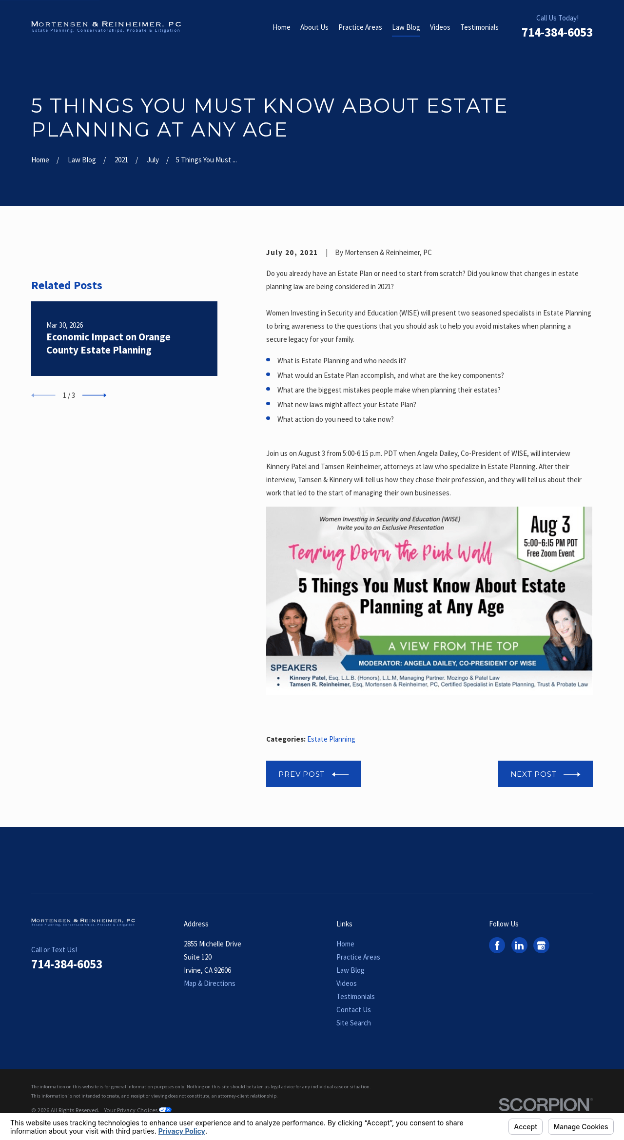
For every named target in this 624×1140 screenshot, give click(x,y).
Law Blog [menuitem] (406, 27)
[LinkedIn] (519, 945)
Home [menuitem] (282, 27)
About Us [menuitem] (314, 27)
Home (345, 943)
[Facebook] (497, 945)
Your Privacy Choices (138, 1110)
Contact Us (353, 1009)
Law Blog (350, 970)
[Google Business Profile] (541, 945)
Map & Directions (209, 983)
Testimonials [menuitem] (479, 27)
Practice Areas (358, 957)
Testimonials (355, 996)
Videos (346, 983)
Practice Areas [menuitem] (360, 27)
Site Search (353, 1022)
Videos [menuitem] (440, 27)
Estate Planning (331, 739)
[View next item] (94, 520)
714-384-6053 (557, 32)
